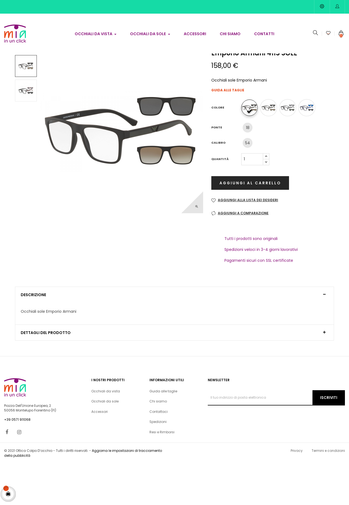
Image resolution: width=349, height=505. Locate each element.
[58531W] (269, 151)
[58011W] (289, 151)
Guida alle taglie (227, 133)
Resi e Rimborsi (161, 473)
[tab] (174, 336)
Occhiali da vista (105, 432)
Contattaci (158, 453)
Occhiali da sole (105, 443)
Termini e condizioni (328, 492)
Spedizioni (158, 463)
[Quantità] (252, 202)
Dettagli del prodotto (46, 374)
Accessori (99, 453)
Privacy (297, 492)
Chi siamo (158, 443)
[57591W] (308, 151)
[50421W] (250, 151)
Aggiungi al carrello (249, 226)
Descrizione (33, 337)
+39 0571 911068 (17, 461)
